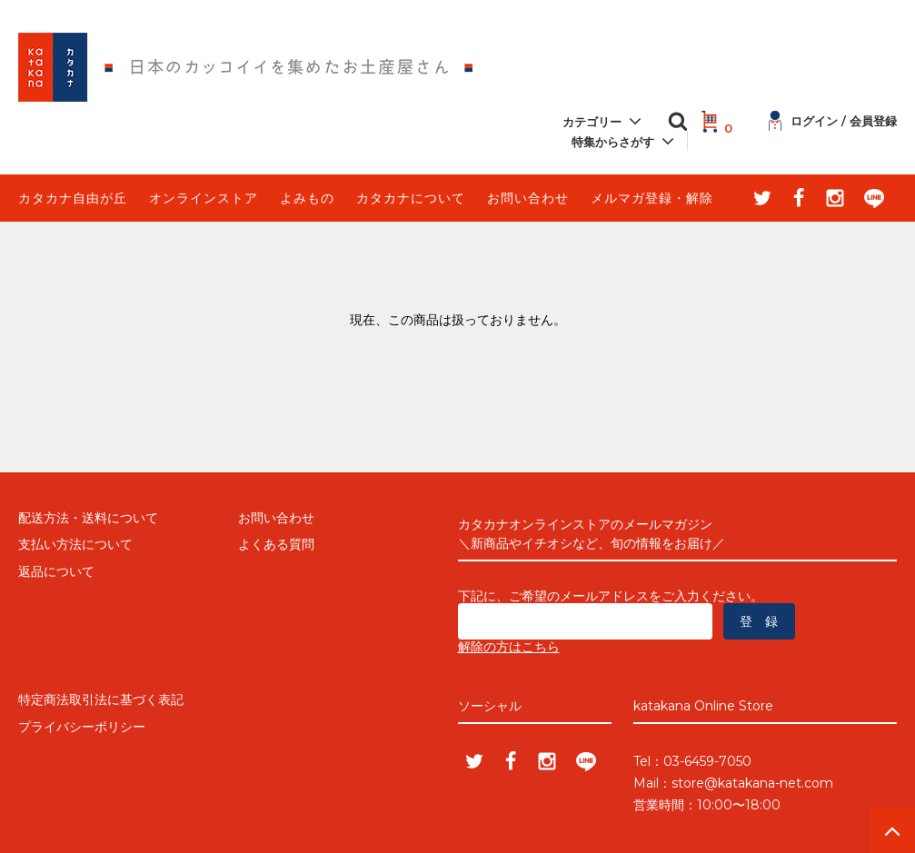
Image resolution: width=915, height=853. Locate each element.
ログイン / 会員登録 (833, 121)
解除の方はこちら (509, 647)
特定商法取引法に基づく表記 (101, 699)
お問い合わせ (528, 198)
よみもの (307, 198)
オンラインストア (203, 198)
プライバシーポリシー (81, 727)
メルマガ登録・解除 (652, 198)
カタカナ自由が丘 (72, 198)
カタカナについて (410, 198)
